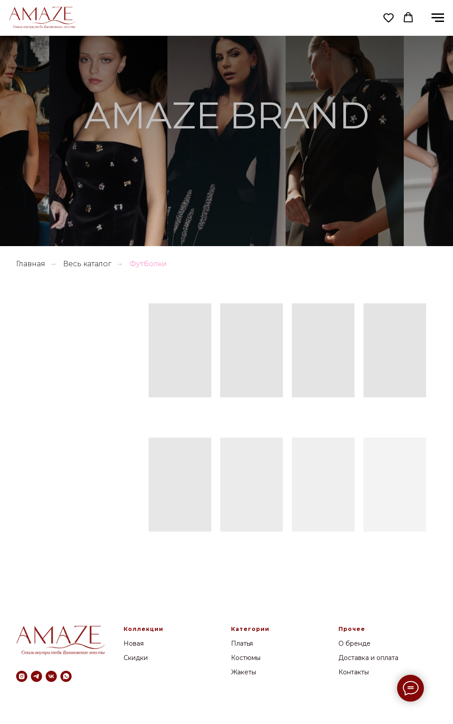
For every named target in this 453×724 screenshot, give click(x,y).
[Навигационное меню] (438, 17)
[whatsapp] (66, 676)
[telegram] (36, 676)
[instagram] (21, 676)
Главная (30, 264)
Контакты (353, 672)
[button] (388, 17)
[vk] (51, 676)
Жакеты (243, 672)
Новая (134, 643)
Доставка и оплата (368, 658)
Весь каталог (87, 264)
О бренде (354, 643)
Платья (242, 643)
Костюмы (246, 658)
